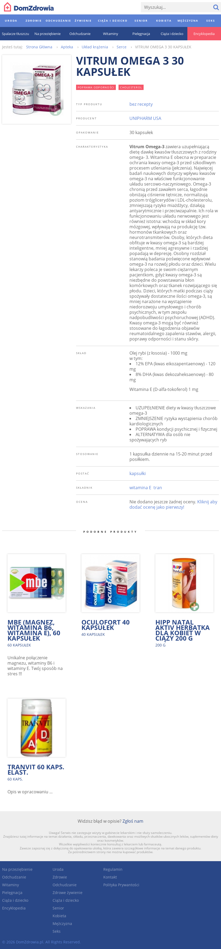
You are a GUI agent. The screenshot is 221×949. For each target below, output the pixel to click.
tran (157, 488)
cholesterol (131, 87)
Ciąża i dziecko (15, 900)
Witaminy (10, 884)
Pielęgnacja (12, 892)
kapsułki (137, 473)
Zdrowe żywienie (67, 892)
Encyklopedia (14, 908)
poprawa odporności (96, 87)
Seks (57, 931)
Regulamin (113, 869)
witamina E (140, 488)
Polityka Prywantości (121, 884)
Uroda (58, 869)
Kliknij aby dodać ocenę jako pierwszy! (173, 504)
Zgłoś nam (133, 821)
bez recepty (141, 104)
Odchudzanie (14, 877)
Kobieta (59, 915)
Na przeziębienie (17, 869)
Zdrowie (60, 877)
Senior (58, 908)
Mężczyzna (62, 923)
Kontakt (110, 877)
